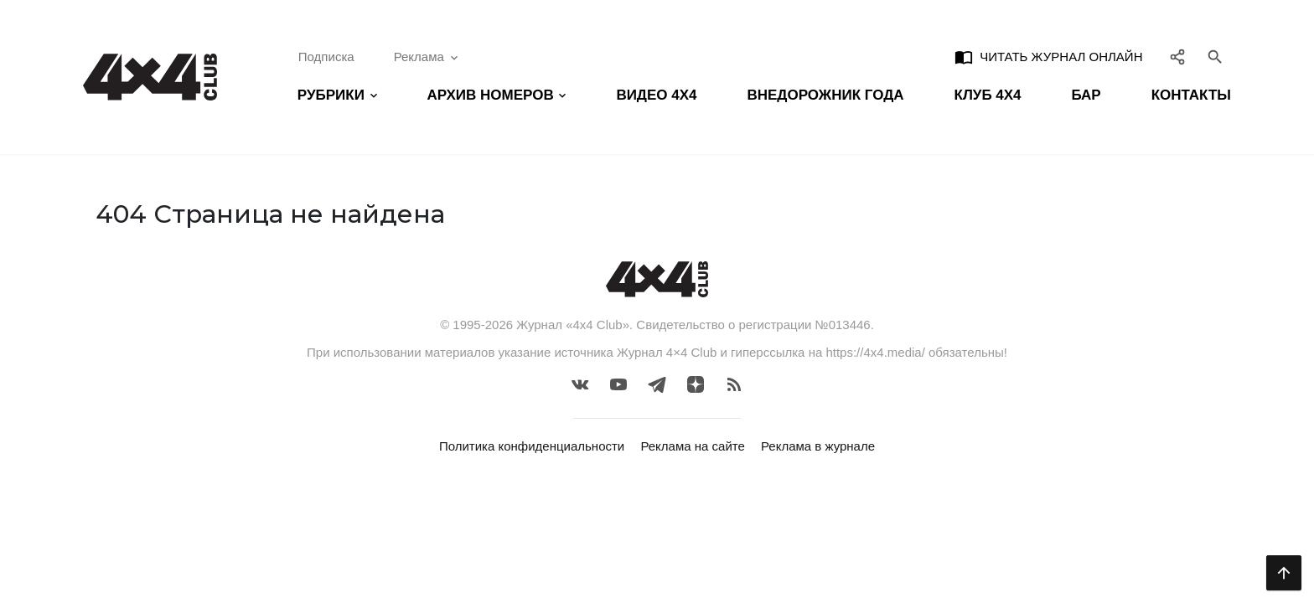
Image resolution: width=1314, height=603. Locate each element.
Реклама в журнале (818, 446)
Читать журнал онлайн (1047, 57)
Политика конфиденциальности (531, 446)
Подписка (326, 56)
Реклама (427, 56)
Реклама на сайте (692, 446)
